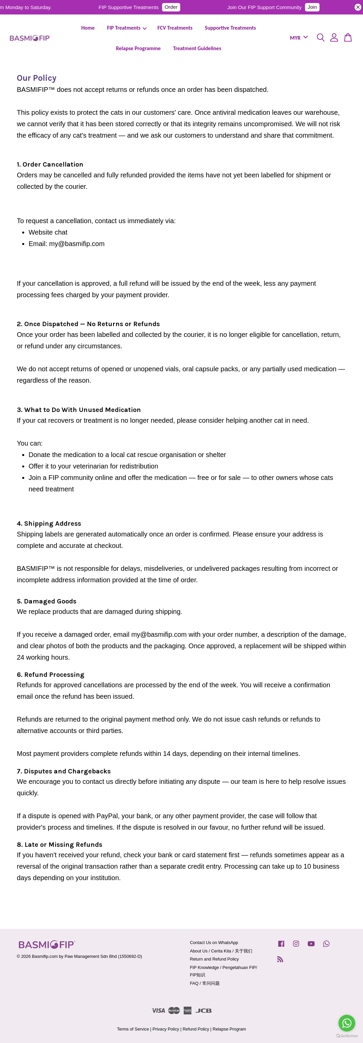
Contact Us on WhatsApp (214, 942)
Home (88, 28)
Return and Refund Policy (214, 959)
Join (316, 7)
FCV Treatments (174, 28)
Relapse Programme (138, 48)
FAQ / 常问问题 (205, 983)
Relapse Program (229, 1029)
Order (174, 7)
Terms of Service (133, 1029)
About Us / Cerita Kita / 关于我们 (221, 950)
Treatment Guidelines (197, 48)
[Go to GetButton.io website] (347, 1036)
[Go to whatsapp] (346, 1023)
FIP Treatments (127, 28)
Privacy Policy (165, 1029)
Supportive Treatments (230, 28)
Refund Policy (196, 1029)
